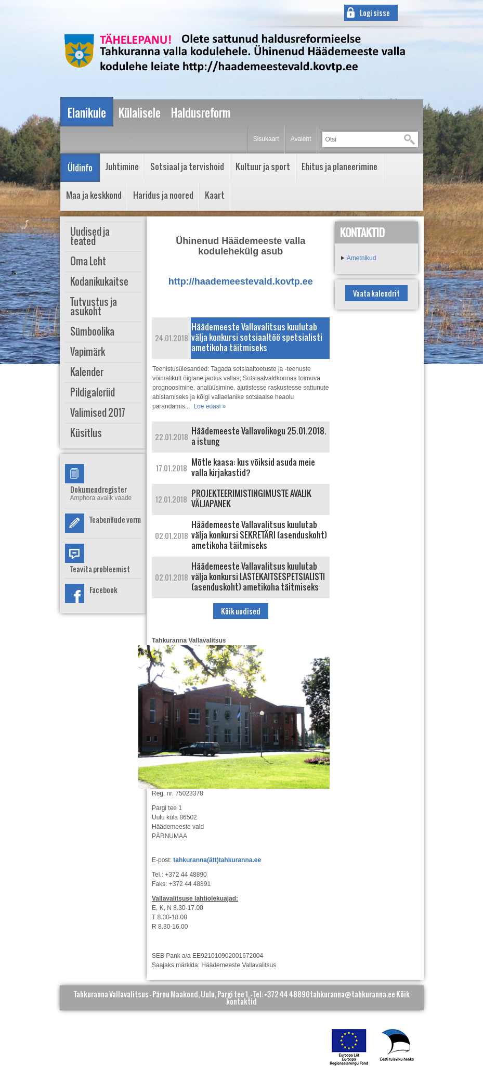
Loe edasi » (209, 406)
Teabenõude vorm (115, 519)
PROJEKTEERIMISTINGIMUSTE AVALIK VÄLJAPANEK (251, 498)
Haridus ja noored (163, 195)
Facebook (103, 589)
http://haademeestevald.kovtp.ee (240, 281)
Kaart (215, 195)
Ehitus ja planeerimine (339, 166)
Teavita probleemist (100, 568)
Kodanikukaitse (99, 282)
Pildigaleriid (92, 393)
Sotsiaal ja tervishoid (187, 166)
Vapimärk (87, 352)
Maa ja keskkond (94, 195)
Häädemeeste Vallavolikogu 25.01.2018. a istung (259, 436)
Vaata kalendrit (376, 293)
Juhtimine (122, 166)
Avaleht (301, 139)
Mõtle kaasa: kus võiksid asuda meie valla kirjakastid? (253, 467)
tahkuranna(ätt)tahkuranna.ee (217, 860)
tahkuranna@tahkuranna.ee (352, 994)
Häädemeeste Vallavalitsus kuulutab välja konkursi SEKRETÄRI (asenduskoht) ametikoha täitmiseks (259, 534)
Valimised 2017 (97, 413)
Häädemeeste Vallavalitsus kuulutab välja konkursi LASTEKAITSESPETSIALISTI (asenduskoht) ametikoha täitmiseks (258, 576)
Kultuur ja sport (263, 166)
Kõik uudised (240, 611)
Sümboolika (92, 332)
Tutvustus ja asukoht (93, 306)
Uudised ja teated (90, 236)
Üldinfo (80, 167)
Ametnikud (361, 258)
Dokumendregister (98, 489)
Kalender (86, 372)
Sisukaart (266, 139)
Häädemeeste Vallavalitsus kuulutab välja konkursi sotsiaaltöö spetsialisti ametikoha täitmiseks (256, 337)
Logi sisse (375, 12)
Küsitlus (86, 433)
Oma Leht (88, 261)
